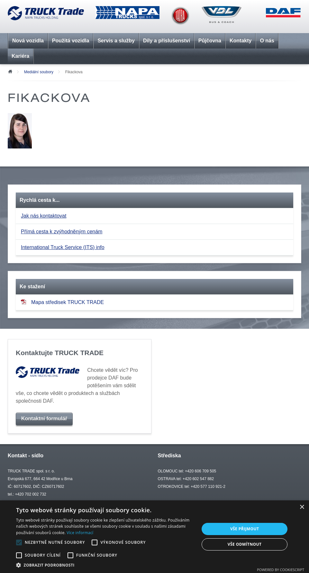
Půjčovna (209, 40)
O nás (267, 40)
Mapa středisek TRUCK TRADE (62, 302)
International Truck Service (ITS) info (63, 247)
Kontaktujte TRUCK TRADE (60, 352)
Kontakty (240, 40)
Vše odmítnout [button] (244, 544)
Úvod (10, 71)
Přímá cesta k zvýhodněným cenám (61, 231)
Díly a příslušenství (166, 40)
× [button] (301, 507)
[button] (105, 565)
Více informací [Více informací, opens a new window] (80, 532)
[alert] (154, 536)
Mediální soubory (38, 72)
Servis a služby (116, 40)
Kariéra (20, 56)
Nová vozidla (28, 40)
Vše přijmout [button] (244, 529)
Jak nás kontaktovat (43, 216)
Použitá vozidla (70, 40)
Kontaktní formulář (44, 418)
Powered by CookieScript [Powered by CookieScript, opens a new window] (280, 569)
